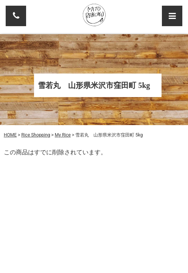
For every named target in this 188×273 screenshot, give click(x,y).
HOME (10, 135)
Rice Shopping (35, 135)
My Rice (63, 135)
